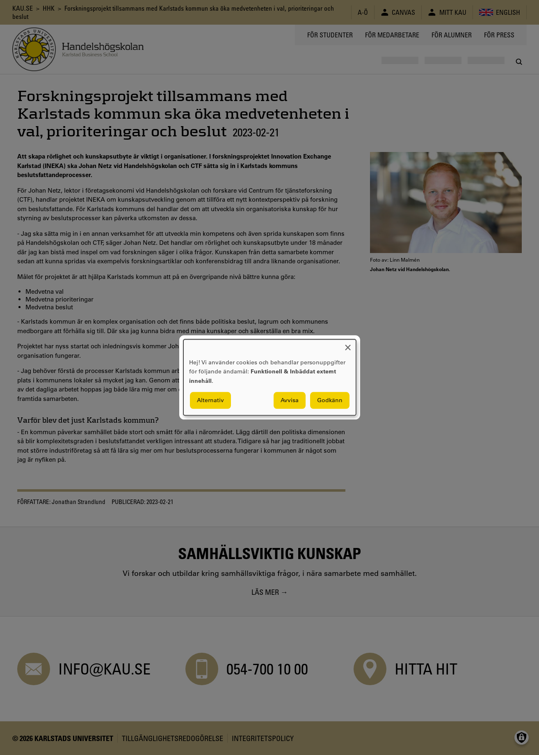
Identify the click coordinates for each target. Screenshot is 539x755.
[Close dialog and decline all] (348, 344)
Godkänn (330, 400)
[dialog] (269, 377)
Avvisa (290, 400)
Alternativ (210, 400)
